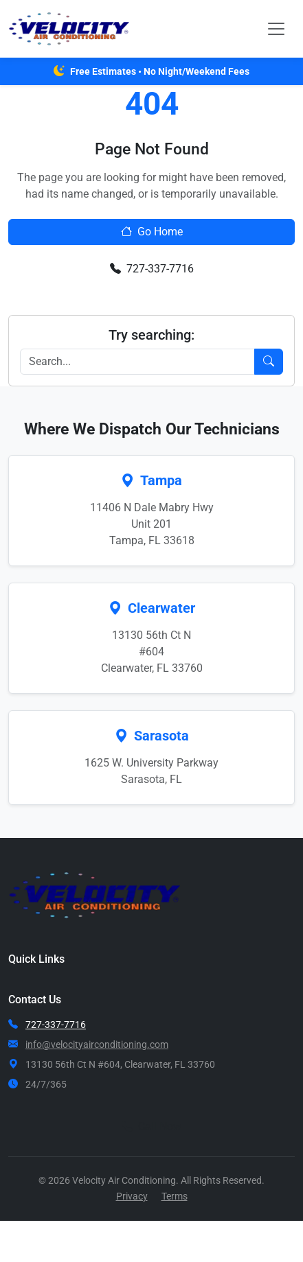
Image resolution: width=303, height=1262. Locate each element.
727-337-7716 (152, 268)
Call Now (151, 1126)
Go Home (152, 231)
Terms (174, 1196)
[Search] (137, 362)
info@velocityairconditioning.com (96, 1044)
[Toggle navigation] (276, 29)
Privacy (132, 1196)
